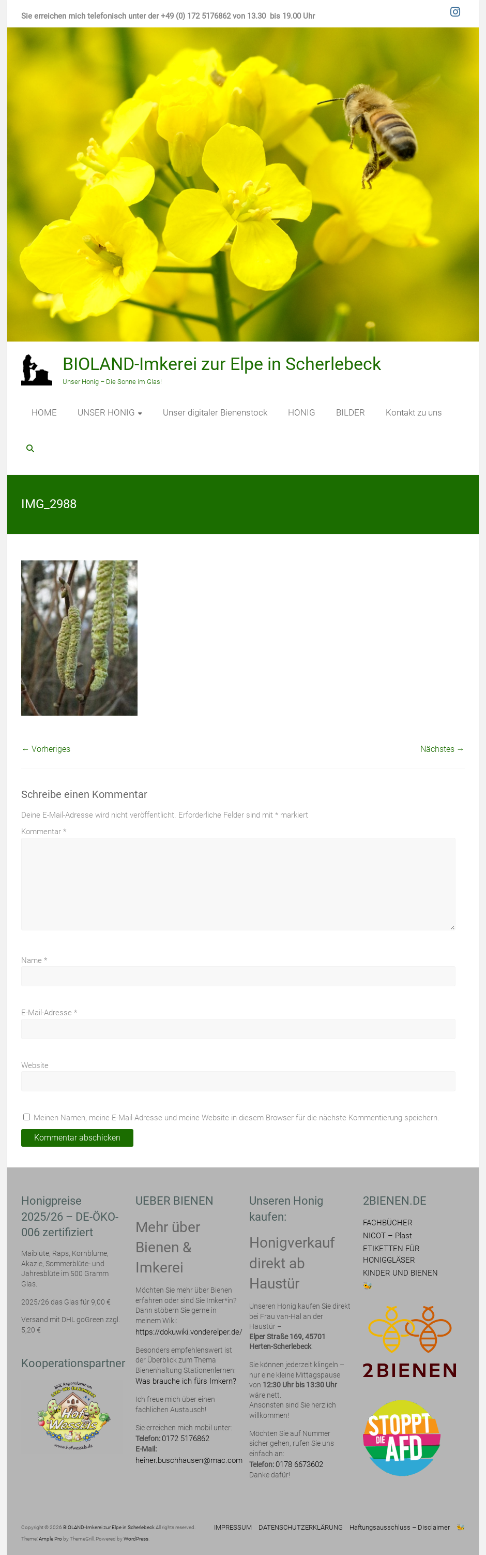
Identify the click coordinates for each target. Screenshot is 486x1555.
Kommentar (43, 831)
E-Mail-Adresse (49, 1012)
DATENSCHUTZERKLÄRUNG (301, 1527)
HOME (44, 412)
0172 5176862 (185, 1438)
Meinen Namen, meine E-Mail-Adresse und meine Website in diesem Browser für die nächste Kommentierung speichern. (236, 1117)
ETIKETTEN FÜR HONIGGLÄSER (391, 1254)
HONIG (301, 412)
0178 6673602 (299, 1464)
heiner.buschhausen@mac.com (188, 1460)
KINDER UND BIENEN (400, 1273)
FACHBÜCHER (388, 1222)
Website (35, 1065)
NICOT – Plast (387, 1235)
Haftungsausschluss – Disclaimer (400, 1527)
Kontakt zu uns (414, 412)
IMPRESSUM (233, 1527)
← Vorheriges (45, 749)
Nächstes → (442, 749)
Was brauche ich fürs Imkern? (185, 1381)
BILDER (350, 412)
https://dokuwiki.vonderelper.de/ (188, 1332)
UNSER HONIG (106, 412)
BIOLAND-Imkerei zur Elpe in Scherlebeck (222, 363)
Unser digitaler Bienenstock (215, 412)
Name (34, 960)
